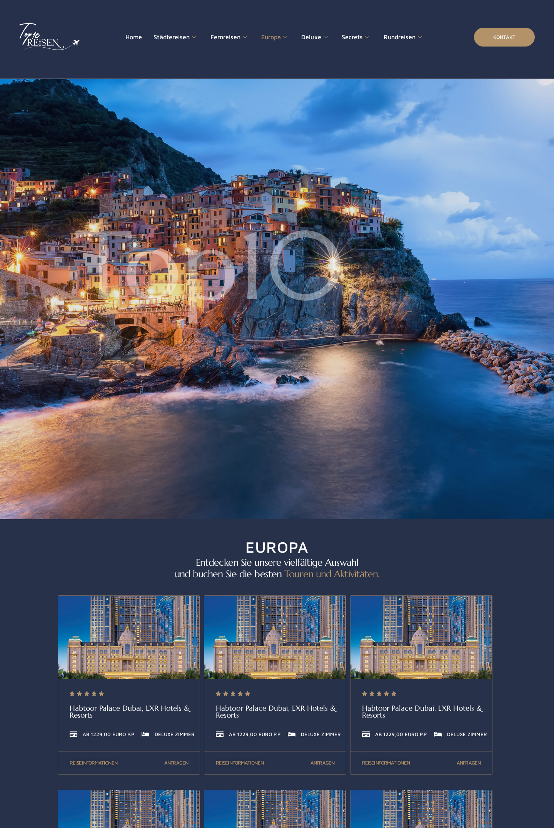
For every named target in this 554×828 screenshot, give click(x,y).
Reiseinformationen (93, 763)
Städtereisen (172, 37)
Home (133, 37)
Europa (267, 37)
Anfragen (176, 763)
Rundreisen (390, 37)
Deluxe (306, 37)
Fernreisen (223, 37)
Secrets (346, 37)
